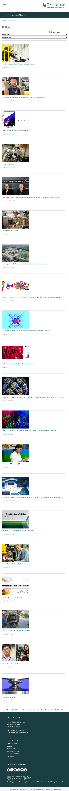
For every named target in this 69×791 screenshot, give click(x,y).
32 (34, 710)
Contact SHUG (11, 756)
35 (45, 710)
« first (5, 710)
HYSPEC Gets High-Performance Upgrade (16, 630)
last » (63, 710)
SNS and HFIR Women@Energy (13, 464)
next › (57, 710)
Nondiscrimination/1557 (37, 789)
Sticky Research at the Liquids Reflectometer (17, 564)
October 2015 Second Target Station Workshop (18, 530)
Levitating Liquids (8, 164)
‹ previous (13, 710)
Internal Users (11, 748)
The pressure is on (9, 697)
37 (53, 710)
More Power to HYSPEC (10, 230)
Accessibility (23, 789)
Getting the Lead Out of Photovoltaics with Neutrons (19, 64)
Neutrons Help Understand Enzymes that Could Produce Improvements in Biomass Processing (33, 397)
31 (31, 710)
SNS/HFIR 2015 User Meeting (12, 597)
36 (49, 710)
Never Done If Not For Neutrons (13, 664)
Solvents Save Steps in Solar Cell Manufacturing (18, 364)
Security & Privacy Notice (53, 789)
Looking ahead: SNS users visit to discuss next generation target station (26, 264)
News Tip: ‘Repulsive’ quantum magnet (15, 130)
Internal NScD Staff (13, 751)
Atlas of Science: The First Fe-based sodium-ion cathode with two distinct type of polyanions (32, 297)
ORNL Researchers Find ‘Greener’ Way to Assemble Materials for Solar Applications (30, 430)
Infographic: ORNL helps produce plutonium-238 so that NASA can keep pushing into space (32, 497)
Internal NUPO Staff (13, 754)
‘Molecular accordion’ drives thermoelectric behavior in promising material (26, 330)
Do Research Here (12, 743)
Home (4, 20)
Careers (9, 746)
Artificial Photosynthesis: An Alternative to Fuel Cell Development (23, 97)
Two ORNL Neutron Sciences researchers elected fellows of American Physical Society (31, 197)
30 (27, 710)
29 (23, 710)
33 (38, 710)
